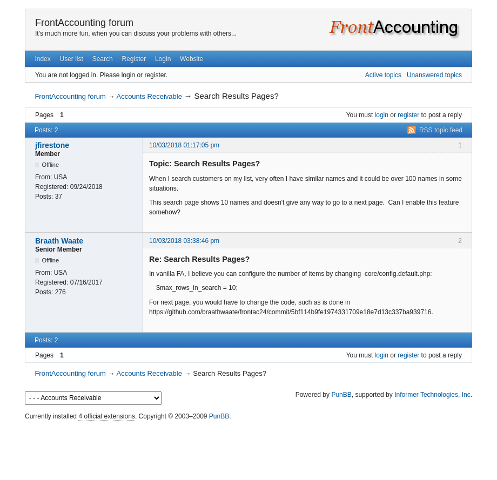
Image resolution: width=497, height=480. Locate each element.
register (408, 115)
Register (134, 59)
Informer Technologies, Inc (432, 394)
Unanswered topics (434, 75)
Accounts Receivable (149, 96)
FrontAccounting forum (84, 22)
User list (71, 59)
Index (42, 59)
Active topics (383, 75)
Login (163, 59)
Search (102, 59)
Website (191, 59)
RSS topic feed (440, 130)
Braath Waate (59, 240)
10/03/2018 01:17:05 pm (184, 145)
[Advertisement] (248, 447)
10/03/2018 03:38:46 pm (184, 241)
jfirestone (52, 145)
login (381, 115)
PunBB (341, 394)
